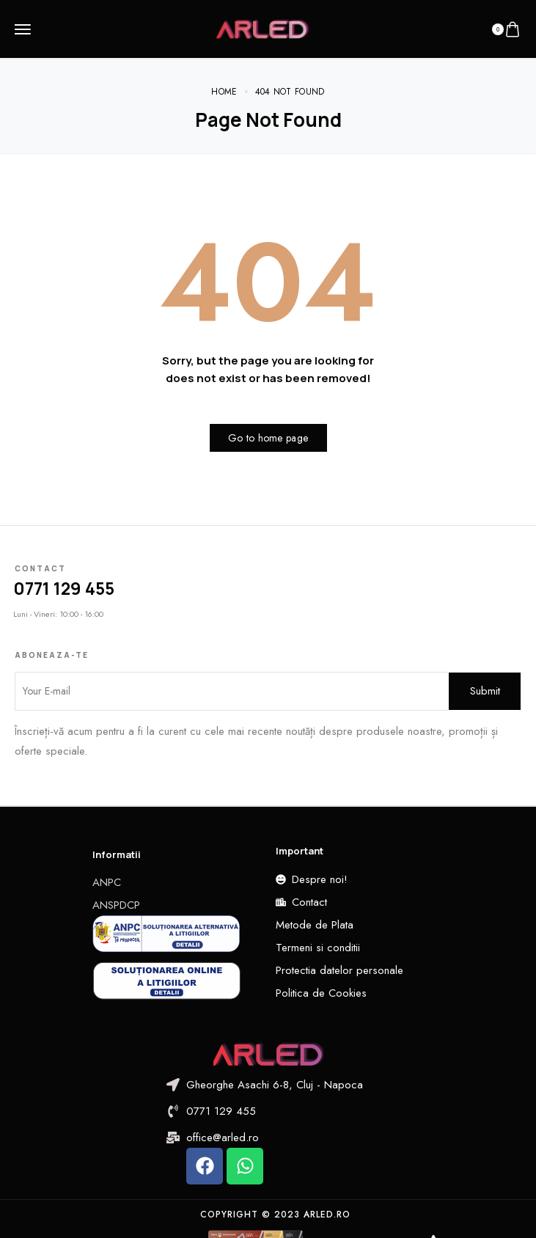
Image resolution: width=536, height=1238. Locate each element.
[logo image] (262, 28)
